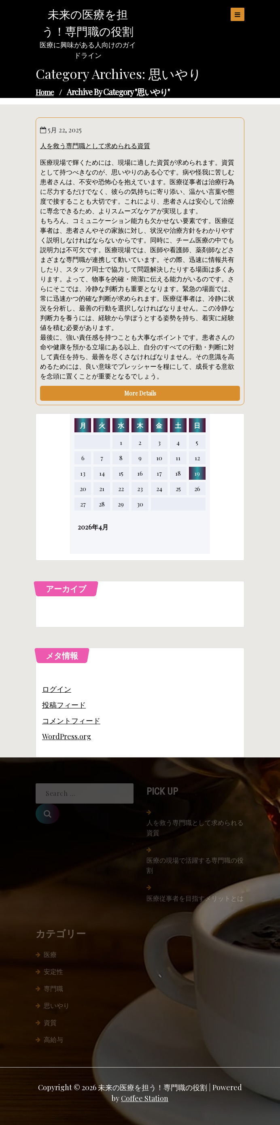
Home (45, 92)
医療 (50, 954)
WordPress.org (66, 736)
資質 (50, 1022)
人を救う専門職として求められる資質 (95, 145)
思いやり (57, 1005)
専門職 (53, 988)
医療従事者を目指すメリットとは (195, 898)
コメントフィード (71, 720)
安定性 (53, 971)
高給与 (53, 1039)
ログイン (56, 689)
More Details (140, 393)
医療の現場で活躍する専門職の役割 (195, 865)
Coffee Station (144, 1098)
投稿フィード (64, 705)
